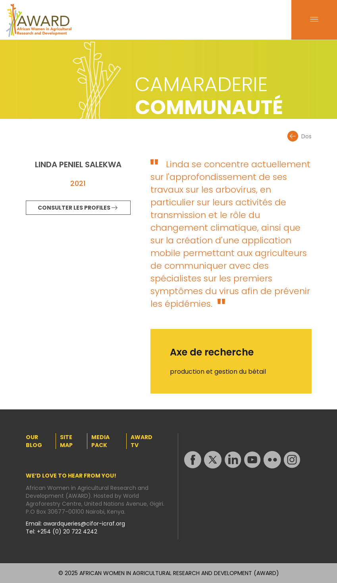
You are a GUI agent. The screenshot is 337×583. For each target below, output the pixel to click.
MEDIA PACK (100, 441)
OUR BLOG (34, 441)
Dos (306, 136)
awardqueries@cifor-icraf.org (84, 524)
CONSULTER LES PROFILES (74, 208)
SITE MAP (66, 441)
